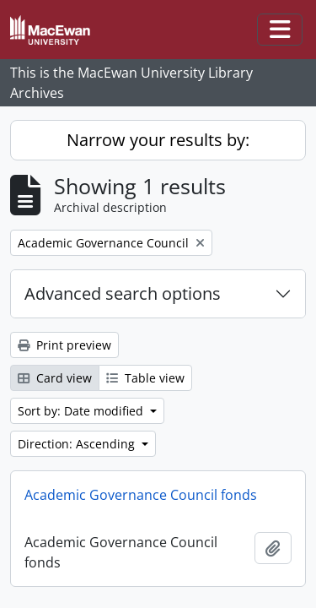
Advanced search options (122, 293)
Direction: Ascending (78, 444)
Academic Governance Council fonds (140, 495)
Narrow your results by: (158, 139)
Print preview (64, 345)
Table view (145, 378)
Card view (55, 378)
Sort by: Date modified (82, 411)
